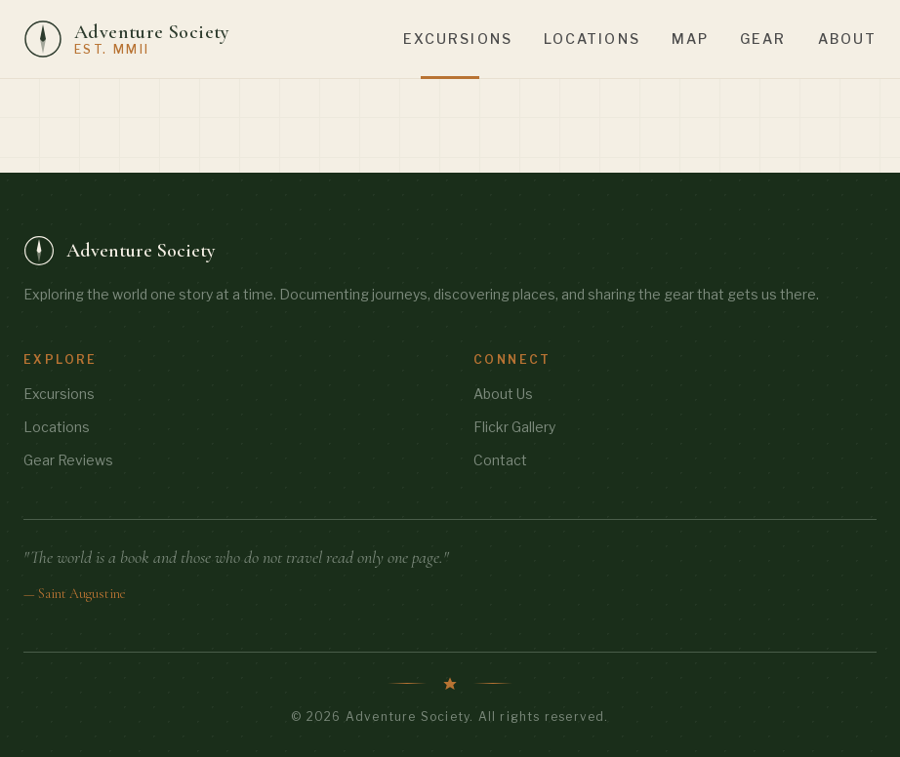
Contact (500, 460)
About (848, 38)
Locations (592, 38)
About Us (503, 393)
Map (690, 38)
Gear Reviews (68, 460)
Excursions (457, 38)
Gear (763, 38)
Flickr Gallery (514, 426)
